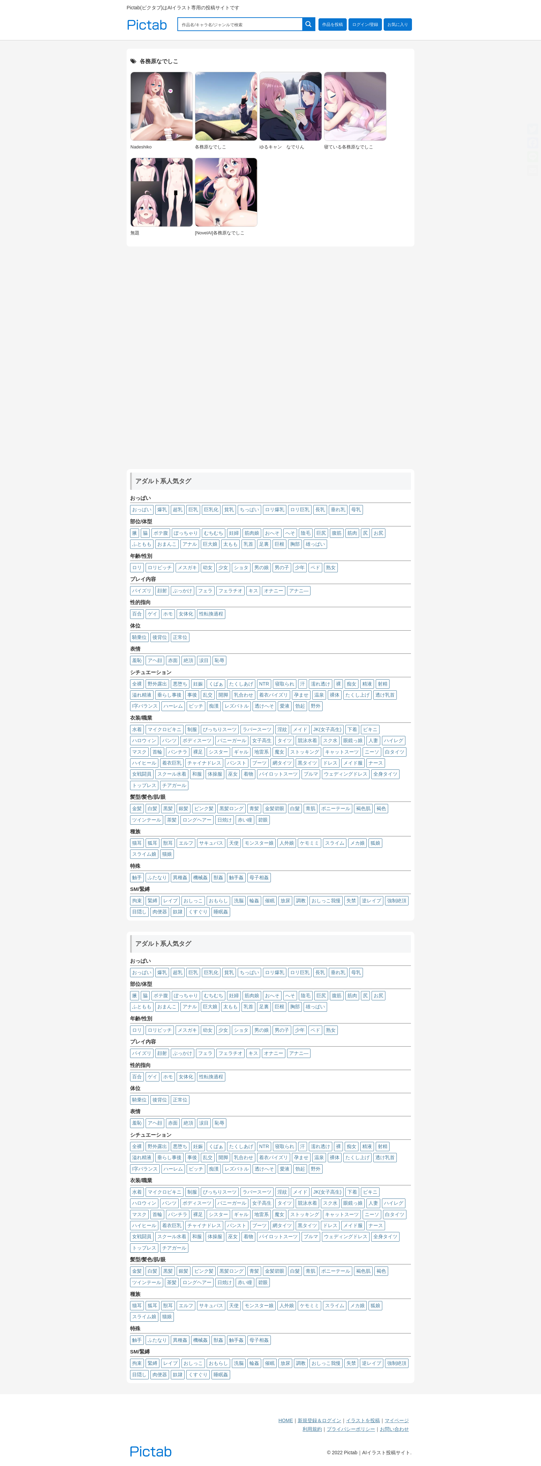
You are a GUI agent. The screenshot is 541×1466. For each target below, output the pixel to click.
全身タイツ (385, 774)
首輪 (157, 752)
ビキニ (370, 729)
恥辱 (219, 660)
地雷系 (261, 752)
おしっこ (193, 900)
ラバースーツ (257, 729)
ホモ (168, 614)
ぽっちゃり (186, 533)
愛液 (284, 706)
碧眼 (263, 820)
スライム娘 (144, 854)
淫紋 (282, 729)
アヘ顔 (155, 660)
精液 (367, 684)
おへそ (272, 533)
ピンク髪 (204, 808)
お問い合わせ (394, 1429)
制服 (192, 729)
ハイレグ (393, 740)
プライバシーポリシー (351, 1429)
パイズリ (141, 590)
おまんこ (167, 544)
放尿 (285, 900)
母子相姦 (259, 877)
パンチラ (177, 752)
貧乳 (229, 509)
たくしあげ (241, 684)
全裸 (137, 684)
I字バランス (145, 706)
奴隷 (178, 911)
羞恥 (137, 660)
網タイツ (282, 763)
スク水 (330, 740)
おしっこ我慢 (326, 900)
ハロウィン (144, 740)
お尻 (378, 533)
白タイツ (394, 752)
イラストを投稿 (363, 1420)
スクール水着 (171, 774)
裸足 (198, 752)
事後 (192, 695)
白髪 (152, 808)
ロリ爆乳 (274, 509)
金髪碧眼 (274, 808)
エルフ (186, 843)
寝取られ (284, 684)
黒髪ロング (231, 808)
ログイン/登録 (365, 24)
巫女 (233, 774)
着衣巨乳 (171, 763)
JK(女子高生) (327, 729)
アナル (190, 544)
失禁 (351, 900)
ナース (375, 763)
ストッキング (304, 752)
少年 (300, 567)
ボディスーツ (197, 740)
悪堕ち (180, 684)
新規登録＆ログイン (319, 1420)
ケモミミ (309, 843)
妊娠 (198, 684)
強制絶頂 (396, 900)
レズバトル (237, 706)
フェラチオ (230, 590)
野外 (316, 706)
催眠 (270, 900)
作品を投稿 (332, 24)
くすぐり (198, 911)
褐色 (381, 808)
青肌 (310, 808)
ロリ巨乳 (299, 509)
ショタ (241, 567)
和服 (197, 774)
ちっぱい (249, 509)
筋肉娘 (252, 533)
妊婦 (234, 533)
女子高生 (262, 740)
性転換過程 (211, 614)
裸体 (335, 695)
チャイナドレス (204, 763)
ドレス (330, 763)
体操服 (215, 774)
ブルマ (311, 774)
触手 (137, 877)
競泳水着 (307, 740)
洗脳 (239, 900)
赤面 (173, 660)
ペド (315, 567)
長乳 (320, 509)
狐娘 (375, 843)
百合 (137, 614)
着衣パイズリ (273, 695)
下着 (352, 729)
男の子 (282, 567)
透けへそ (264, 706)
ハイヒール (144, 763)
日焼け (224, 820)
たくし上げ (357, 695)
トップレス (144, 785)
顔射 (162, 590)
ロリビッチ (160, 567)
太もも (230, 544)
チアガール (174, 785)
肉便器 (160, 911)
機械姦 (200, 877)
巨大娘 (210, 544)
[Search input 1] (240, 24)
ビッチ (196, 706)
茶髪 (172, 820)
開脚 (223, 695)
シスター (218, 752)
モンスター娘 (259, 843)
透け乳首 (385, 695)
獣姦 (218, 877)
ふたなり (157, 877)
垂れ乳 (338, 509)
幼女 (208, 567)
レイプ (170, 900)
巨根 (279, 544)
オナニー (273, 590)
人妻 (373, 740)
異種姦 (180, 877)
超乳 (178, 509)
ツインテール (146, 820)
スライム (334, 843)
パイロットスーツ (278, 774)
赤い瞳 (245, 820)
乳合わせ (243, 695)
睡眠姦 (221, 911)
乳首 (248, 544)
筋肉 (352, 533)
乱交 (208, 695)
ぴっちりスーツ (220, 729)
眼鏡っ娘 (353, 740)
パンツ (169, 740)
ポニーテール (335, 808)
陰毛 (306, 533)
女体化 (186, 614)
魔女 (279, 752)
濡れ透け (320, 684)
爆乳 (162, 509)
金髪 (137, 808)
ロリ (137, 567)
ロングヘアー (197, 820)
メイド (300, 729)
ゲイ (152, 614)
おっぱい (141, 509)
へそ (290, 533)
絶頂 (188, 660)
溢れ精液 (141, 695)
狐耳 (152, 843)
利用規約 (312, 1429)
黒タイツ (307, 763)
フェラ (205, 590)
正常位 (180, 637)
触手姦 (236, 877)
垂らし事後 (169, 695)
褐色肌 (363, 808)
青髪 (254, 808)
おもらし (218, 900)
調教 (301, 900)
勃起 (300, 706)
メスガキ (187, 567)
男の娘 (261, 567)
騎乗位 (139, 637)
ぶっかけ (182, 590)
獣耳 (168, 843)
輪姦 (254, 900)
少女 (223, 567)
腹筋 (337, 533)
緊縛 (152, 900)
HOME (285, 1420)
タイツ (284, 740)
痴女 (351, 684)
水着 (137, 729)
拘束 (137, 900)
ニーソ (372, 752)
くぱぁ (216, 684)
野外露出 (157, 684)
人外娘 (286, 843)
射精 (382, 684)
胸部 (295, 544)
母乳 (356, 509)
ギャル (241, 752)
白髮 (295, 808)
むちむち (213, 533)
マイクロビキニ (164, 729)
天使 (234, 843)
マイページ (397, 1420)
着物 (248, 774)
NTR (264, 684)
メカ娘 (357, 843)
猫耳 (137, 843)
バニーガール (231, 740)
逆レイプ (371, 900)
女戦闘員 (141, 774)
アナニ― (298, 590)
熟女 (331, 567)
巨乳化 (211, 509)
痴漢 (214, 706)
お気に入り (397, 24)
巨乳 (193, 509)
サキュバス (211, 843)
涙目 (204, 660)
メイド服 (353, 763)
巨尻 (321, 533)
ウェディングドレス (345, 774)
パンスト (236, 763)
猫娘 (167, 854)
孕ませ (301, 695)
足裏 (264, 544)
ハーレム (173, 706)
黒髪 (168, 808)
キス (253, 590)
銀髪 (183, 808)
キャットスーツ (342, 752)
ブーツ (259, 763)
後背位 (160, 637)
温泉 (319, 695)
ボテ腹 (161, 533)
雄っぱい (315, 544)
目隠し (139, 911)
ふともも (141, 544)
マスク (139, 752)
